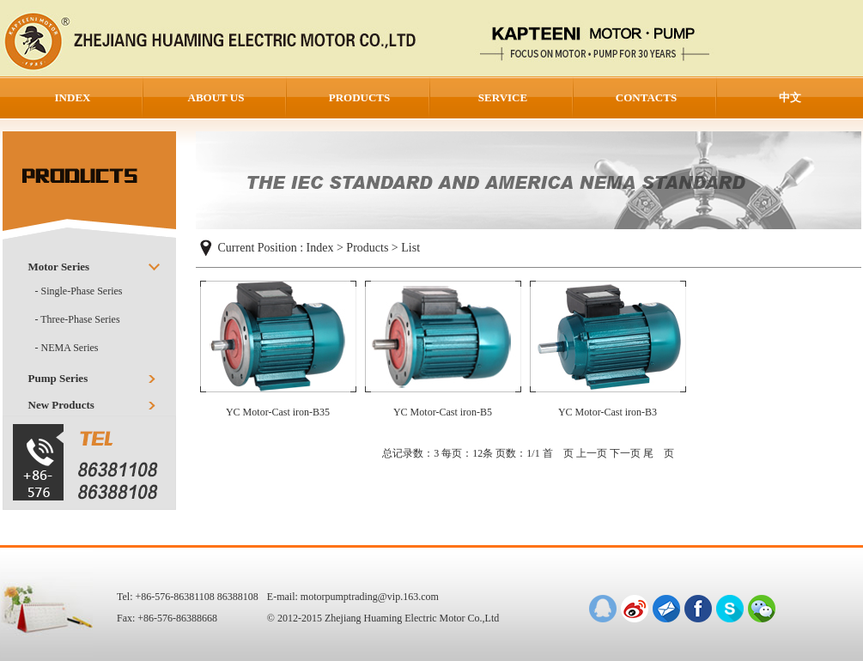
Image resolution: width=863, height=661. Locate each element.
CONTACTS (646, 97)
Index (320, 247)
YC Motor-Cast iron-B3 (607, 412)
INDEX (73, 97)
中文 (790, 97)
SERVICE (502, 97)
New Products (61, 404)
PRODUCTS (360, 97)
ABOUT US (216, 97)
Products (367, 247)
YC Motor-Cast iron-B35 (278, 412)
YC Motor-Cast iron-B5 (442, 412)
